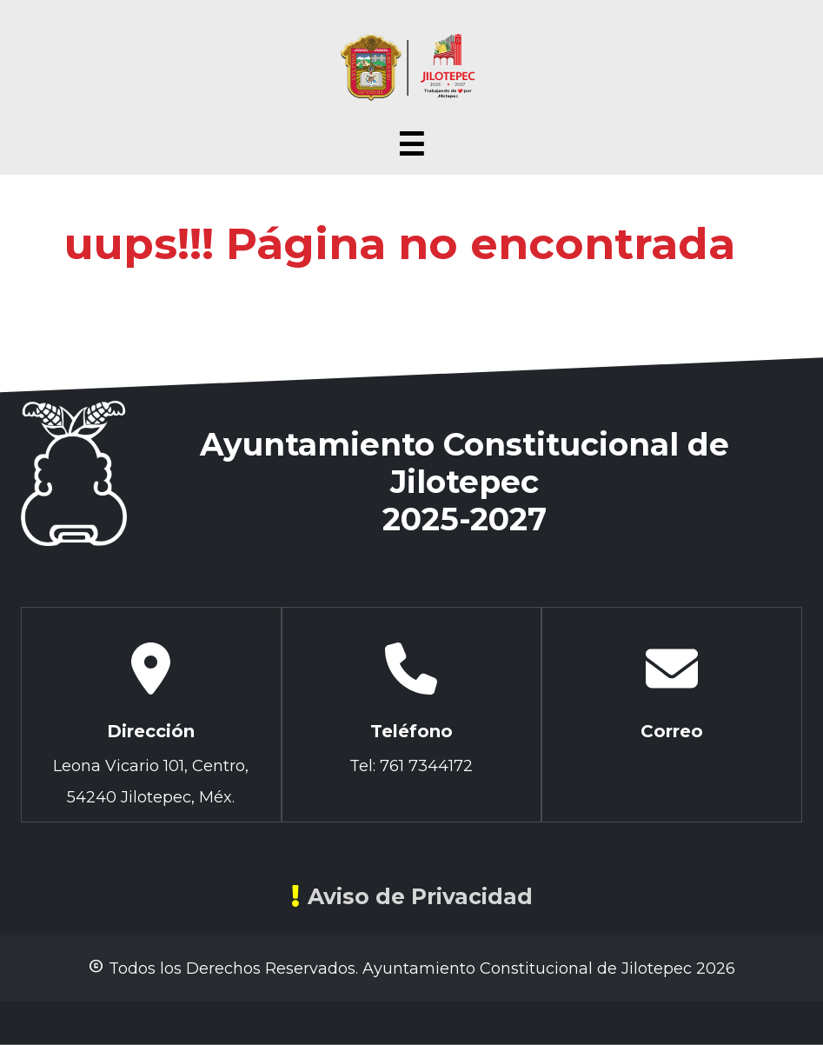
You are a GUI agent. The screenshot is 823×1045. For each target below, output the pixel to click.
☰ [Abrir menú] (411, 144)
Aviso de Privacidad (412, 896)
